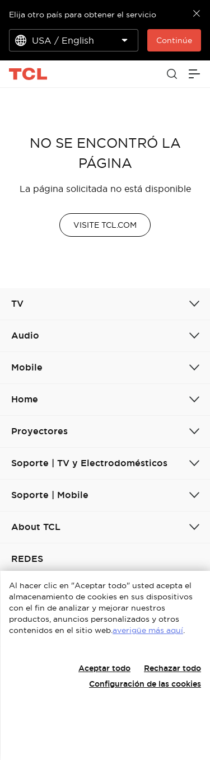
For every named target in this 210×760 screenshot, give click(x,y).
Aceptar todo (104, 668)
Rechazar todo (172, 668)
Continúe (174, 40)
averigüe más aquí (148, 630)
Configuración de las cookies (145, 684)
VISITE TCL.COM (105, 225)
